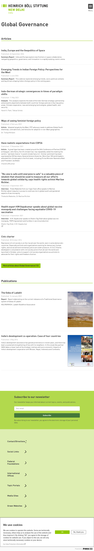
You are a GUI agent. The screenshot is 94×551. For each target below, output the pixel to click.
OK (62, 532)
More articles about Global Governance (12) (21, 277)
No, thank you (78, 532)
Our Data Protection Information (13, 544)
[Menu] (90, 6)
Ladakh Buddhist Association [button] (24, 316)
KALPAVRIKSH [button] (6, 316)
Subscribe (47, 426)
